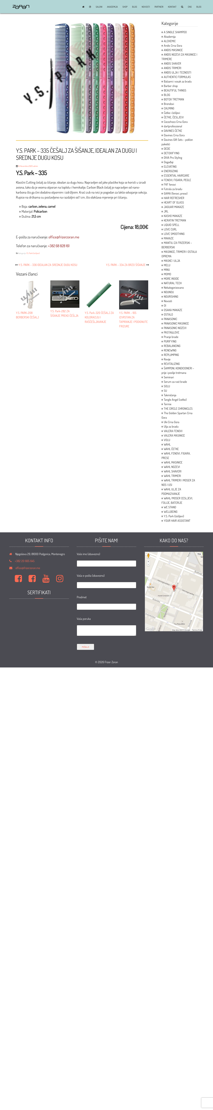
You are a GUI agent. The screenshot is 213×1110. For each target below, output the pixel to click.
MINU (167, 269)
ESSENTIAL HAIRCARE (176, 175)
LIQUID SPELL (171, 225)
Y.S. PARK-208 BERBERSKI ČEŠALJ (30, 312)
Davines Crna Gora (174, 135)
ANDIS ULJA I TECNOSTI (177, 72)
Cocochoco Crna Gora (176, 121)
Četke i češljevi (172, 113)
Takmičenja (170, 395)
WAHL (167, 444)
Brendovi (169, 104)
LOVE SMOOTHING (174, 234)
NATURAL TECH (173, 283)
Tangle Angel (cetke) (175, 399)
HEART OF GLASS (174, 202)
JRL (166, 211)
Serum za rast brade (175, 381)
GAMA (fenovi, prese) (175, 193)
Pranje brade (171, 337)
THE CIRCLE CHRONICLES (178, 408)
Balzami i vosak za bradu (178, 81)
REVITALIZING (172, 364)
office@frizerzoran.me (27, 568)
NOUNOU (169, 292)
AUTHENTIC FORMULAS (177, 77)
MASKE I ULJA (172, 260)
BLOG (134, 7)
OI (165, 305)
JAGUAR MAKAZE (174, 207)
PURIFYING (170, 341)
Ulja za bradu (171, 426)
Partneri (159, 7)
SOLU (167, 386)
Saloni (99, 7)
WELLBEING (170, 511)
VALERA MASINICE (174, 435)
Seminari (169, 377)
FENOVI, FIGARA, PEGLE (177, 180)
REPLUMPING (171, 355)
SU (165, 390)
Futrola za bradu (173, 189)
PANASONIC (170, 319)
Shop (124, 7)
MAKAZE (169, 238)
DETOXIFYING (171, 153)
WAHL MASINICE (173, 462)
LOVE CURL (170, 229)
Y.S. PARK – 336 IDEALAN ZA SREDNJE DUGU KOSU (48, 265)
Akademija (112, 7)
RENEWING (170, 350)
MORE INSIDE (171, 278)
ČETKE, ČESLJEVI (174, 117)
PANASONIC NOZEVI (175, 328)
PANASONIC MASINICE (176, 323)
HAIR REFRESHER (174, 198)
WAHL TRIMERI (172, 476)
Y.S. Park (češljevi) (33, 253)
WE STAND (170, 507)
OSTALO (168, 314)
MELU (167, 265)
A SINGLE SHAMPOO (175, 32)
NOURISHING (171, 296)
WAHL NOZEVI (172, 467)
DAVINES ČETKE (173, 130)
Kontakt (172, 7)
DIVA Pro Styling (173, 157)
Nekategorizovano (174, 287)
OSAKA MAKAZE (173, 310)
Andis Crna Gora (173, 45)
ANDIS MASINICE (173, 50)
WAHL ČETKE (171, 449)
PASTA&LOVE (171, 332)
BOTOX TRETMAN (174, 99)
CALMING (169, 108)
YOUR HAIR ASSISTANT (177, 520)
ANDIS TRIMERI (172, 68)
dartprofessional (173, 126)
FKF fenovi (170, 184)
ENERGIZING (171, 171)
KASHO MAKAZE (173, 216)
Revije (167, 359)
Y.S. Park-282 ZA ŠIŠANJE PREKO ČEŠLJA (64, 311)
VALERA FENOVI (173, 431)
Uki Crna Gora (171, 422)
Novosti (146, 7)
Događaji (168, 162)
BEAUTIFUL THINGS (175, 90)
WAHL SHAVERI (172, 471)
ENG (190, 7)
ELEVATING (170, 166)
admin (35, 166)
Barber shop (171, 86)
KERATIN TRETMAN (175, 220)
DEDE (167, 148)
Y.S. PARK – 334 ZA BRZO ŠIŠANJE (125, 265)
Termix (167, 404)
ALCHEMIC (170, 41)
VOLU (167, 440)
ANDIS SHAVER (172, 63)
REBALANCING (172, 346)
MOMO (167, 274)
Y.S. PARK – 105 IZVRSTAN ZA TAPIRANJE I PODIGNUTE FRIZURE (133, 317)
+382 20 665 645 (25, 561)
